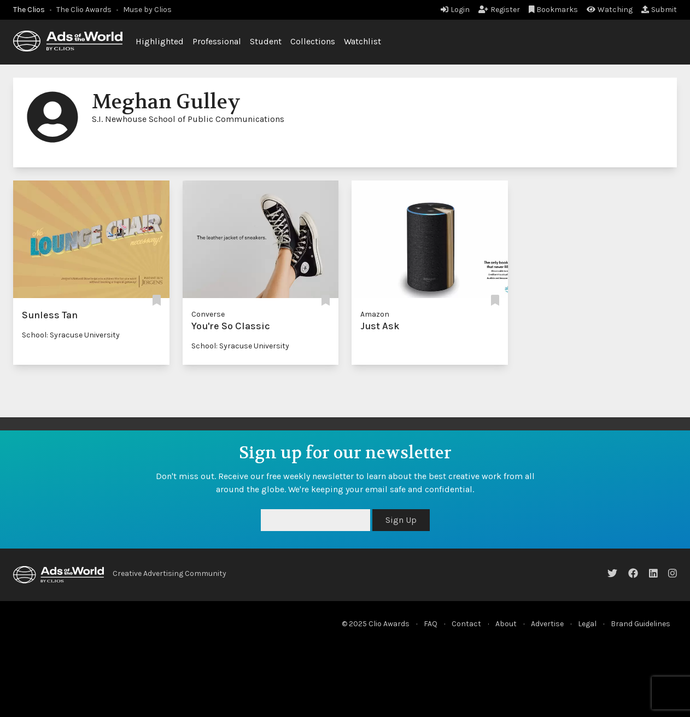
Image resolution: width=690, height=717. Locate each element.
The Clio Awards (84, 9)
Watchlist (362, 41)
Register (499, 9)
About (506, 623)
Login (455, 9)
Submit (659, 9)
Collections (312, 41)
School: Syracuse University (71, 335)
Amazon (374, 314)
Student (266, 41)
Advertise (547, 623)
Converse (208, 314)
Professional (216, 41)
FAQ (430, 623)
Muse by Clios (147, 9)
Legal (587, 623)
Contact (466, 623)
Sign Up (401, 520)
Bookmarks (553, 9)
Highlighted (160, 41)
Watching (610, 9)
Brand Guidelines (640, 623)
